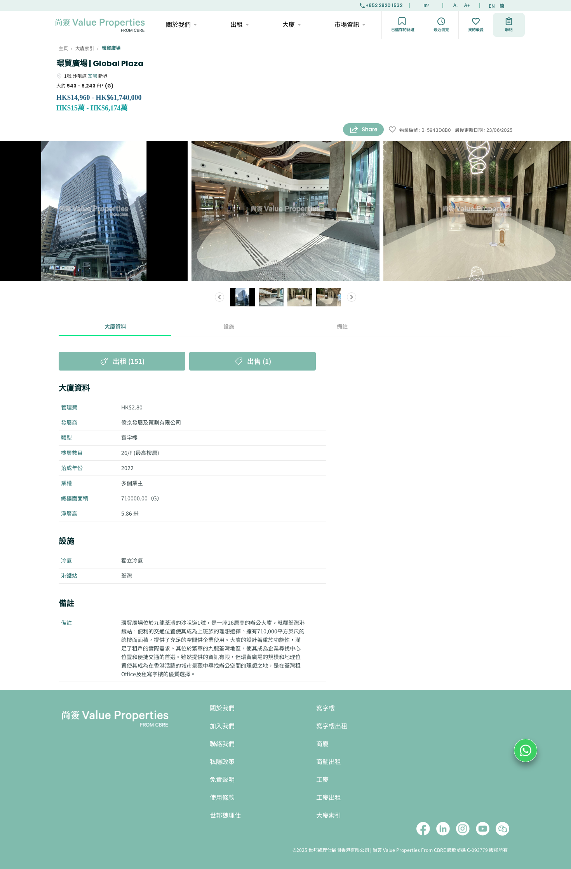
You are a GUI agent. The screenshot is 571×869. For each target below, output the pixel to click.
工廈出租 (328, 797)
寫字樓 (325, 708)
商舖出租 (328, 761)
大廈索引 (328, 815)
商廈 (322, 744)
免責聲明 (222, 779)
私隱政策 (222, 761)
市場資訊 (349, 25)
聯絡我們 (222, 744)
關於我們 (180, 25)
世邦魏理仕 (225, 815)
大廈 (291, 25)
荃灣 (92, 75)
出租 (239, 25)
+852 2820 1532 (380, 5)
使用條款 (222, 797)
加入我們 (222, 726)
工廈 (322, 779)
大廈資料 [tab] (115, 326)
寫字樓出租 (331, 726)
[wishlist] (392, 130)
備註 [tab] (342, 326)
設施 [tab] (229, 326)
